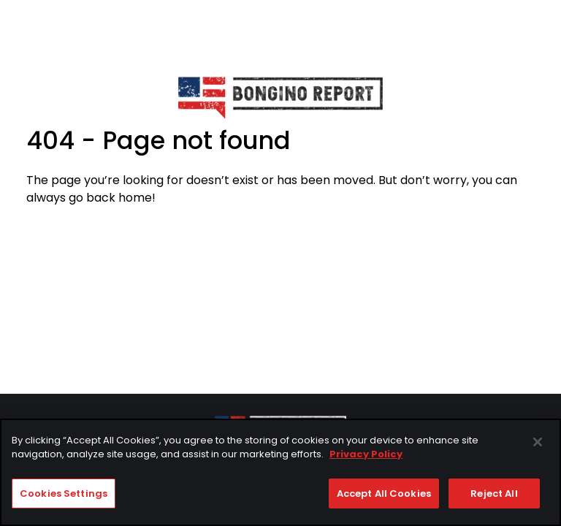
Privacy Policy (365, 456)
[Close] (538, 443)
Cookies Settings (63, 495)
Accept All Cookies (384, 495)
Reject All (493, 495)
